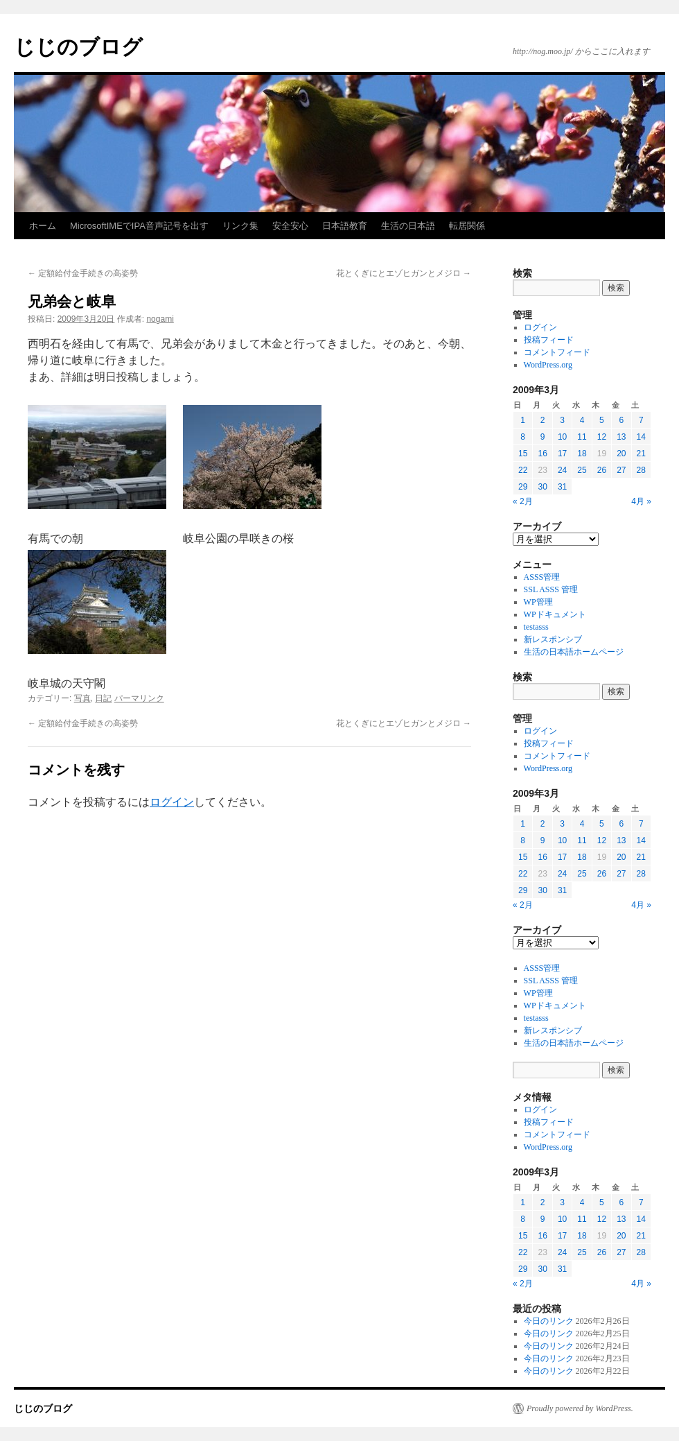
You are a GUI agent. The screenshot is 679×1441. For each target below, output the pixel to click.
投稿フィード (549, 340)
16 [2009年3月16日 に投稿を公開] (542, 453)
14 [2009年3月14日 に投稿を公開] (641, 437)
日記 (103, 698)
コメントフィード (557, 352)
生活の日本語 (408, 226)
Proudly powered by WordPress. (580, 1408)
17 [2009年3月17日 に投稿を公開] (562, 453)
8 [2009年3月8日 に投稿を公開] (522, 437)
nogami (159, 319)
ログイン (172, 802)
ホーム (42, 226)
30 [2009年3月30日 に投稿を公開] (542, 487)
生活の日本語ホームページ (574, 652)
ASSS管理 (542, 577)
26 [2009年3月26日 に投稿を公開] (601, 470)
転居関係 (467, 226)
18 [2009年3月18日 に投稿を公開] (581, 453)
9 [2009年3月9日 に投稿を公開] (542, 437)
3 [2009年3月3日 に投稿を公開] (562, 420)
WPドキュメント (555, 614)
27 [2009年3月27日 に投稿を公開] (621, 470)
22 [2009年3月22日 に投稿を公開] (522, 470)
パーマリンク (139, 698)
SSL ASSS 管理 (551, 589)
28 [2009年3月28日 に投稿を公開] (641, 470)
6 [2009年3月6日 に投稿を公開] (621, 420)
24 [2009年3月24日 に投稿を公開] (562, 470)
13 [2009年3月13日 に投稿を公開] (621, 437)
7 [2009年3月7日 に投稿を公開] (641, 420)
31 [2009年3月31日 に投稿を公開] (562, 487)
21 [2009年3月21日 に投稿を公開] (641, 453)
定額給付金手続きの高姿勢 (83, 273)
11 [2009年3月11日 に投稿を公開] (581, 437)
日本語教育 (344, 226)
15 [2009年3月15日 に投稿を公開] (522, 453)
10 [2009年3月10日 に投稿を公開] (562, 437)
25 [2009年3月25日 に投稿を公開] (581, 470)
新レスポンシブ (553, 639)
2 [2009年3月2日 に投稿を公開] (542, 420)
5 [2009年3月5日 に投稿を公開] (601, 420)
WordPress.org (548, 365)
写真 (82, 698)
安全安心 (290, 226)
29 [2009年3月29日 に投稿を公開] (522, 487)
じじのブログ (78, 46)
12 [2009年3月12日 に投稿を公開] (601, 437)
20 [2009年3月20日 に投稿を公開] (621, 453)
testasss (536, 627)
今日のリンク (549, 1321)
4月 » (641, 501)
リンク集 (240, 226)
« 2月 (523, 501)
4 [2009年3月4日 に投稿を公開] (582, 420)
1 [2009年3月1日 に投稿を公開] (522, 420)
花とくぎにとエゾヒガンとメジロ (403, 273)
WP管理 (538, 602)
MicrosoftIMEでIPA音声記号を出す (139, 226)
